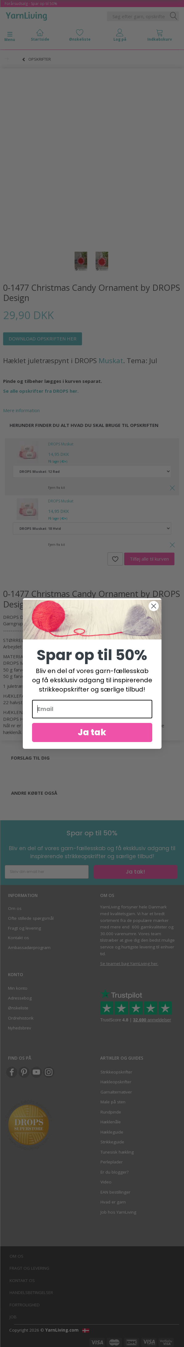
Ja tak (92, 732)
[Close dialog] (153, 606)
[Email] (92, 709)
